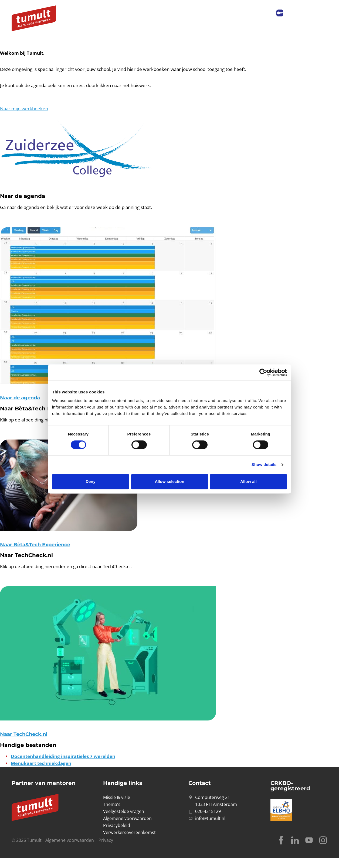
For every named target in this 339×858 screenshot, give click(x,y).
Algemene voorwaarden (69, 840)
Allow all (248, 481)
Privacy (106, 840)
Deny (91, 481)
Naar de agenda (20, 398)
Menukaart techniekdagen (41, 763)
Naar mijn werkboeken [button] (24, 108)
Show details (264, 464)
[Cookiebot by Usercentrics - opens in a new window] (263, 372)
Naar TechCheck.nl (23, 734)
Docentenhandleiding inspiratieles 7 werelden (63, 756)
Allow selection (169, 481)
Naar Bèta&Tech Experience (35, 545)
